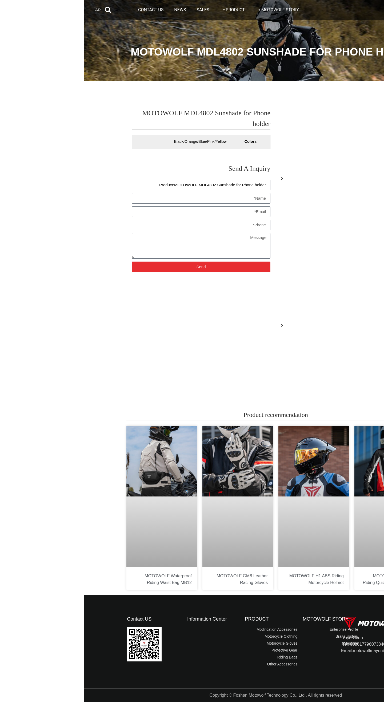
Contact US (55, 619)
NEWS (96, 9)
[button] (24, 10)
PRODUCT (149, 10)
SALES (119, 9)
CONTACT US (67, 9)
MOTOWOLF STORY (194, 10)
